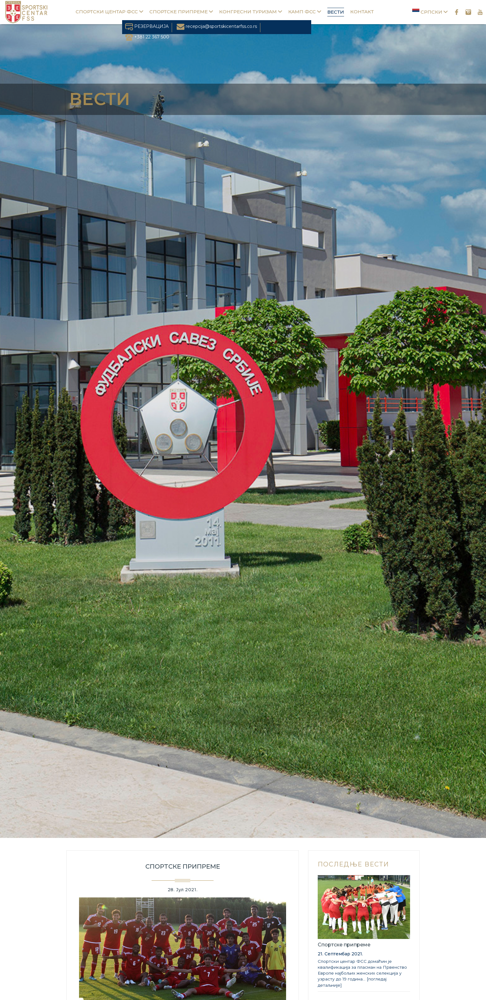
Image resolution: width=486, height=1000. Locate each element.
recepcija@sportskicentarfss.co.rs (217, 26)
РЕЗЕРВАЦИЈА (147, 26)
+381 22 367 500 (147, 37)
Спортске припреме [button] (181, 12)
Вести (335, 12)
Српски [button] (430, 12)
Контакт (362, 12)
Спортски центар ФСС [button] (109, 12)
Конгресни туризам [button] (250, 12)
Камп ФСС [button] (304, 12)
